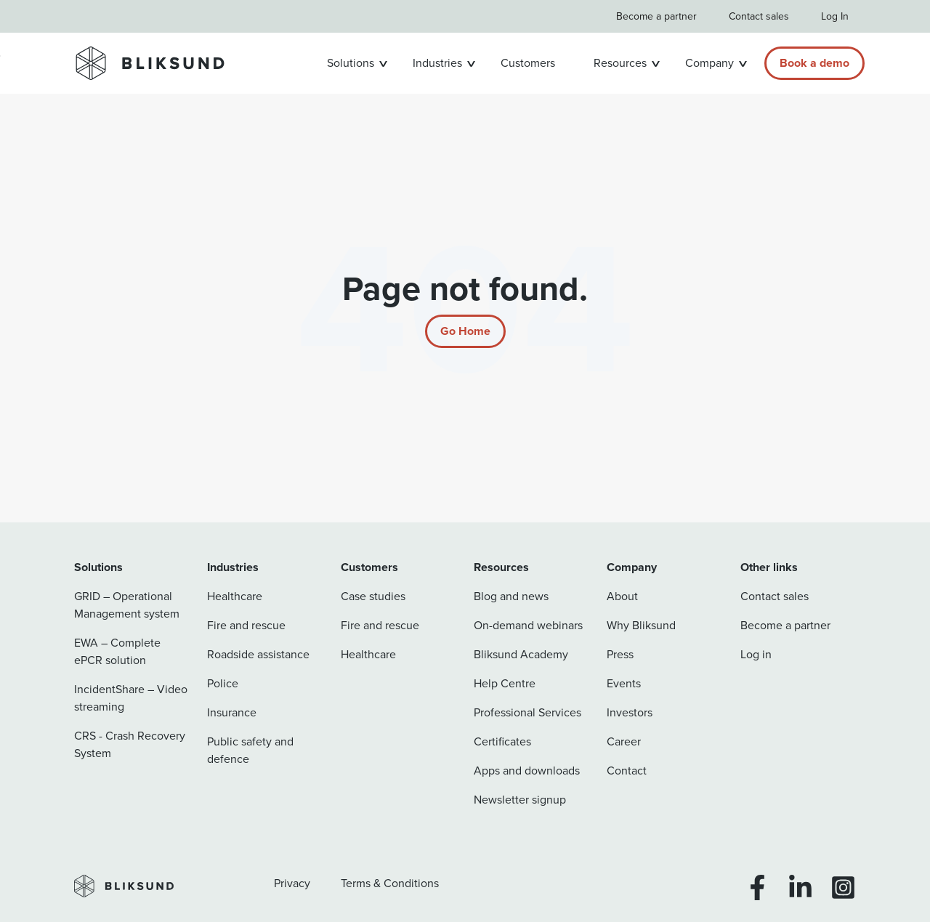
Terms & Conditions (390, 883)
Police (222, 683)
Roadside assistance (258, 654)
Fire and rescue (246, 625)
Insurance (231, 712)
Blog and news (511, 596)
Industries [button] (437, 62)
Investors (629, 712)
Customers (528, 62)
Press (620, 654)
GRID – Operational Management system (126, 605)
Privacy (292, 883)
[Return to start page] (465, 331)
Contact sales (759, 16)
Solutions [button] (350, 62)
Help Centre (504, 683)
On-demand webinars (528, 625)
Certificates (502, 741)
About (622, 596)
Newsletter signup (520, 799)
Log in (756, 654)
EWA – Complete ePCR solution (117, 651)
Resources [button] (620, 62)
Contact (627, 770)
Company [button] (709, 62)
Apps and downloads (527, 770)
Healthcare (234, 596)
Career (624, 741)
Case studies (373, 596)
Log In (835, 16)
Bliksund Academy (521, 654)
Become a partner (656, 16)
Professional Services (527, 712)
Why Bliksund (641, 625)
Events (624, 683)
